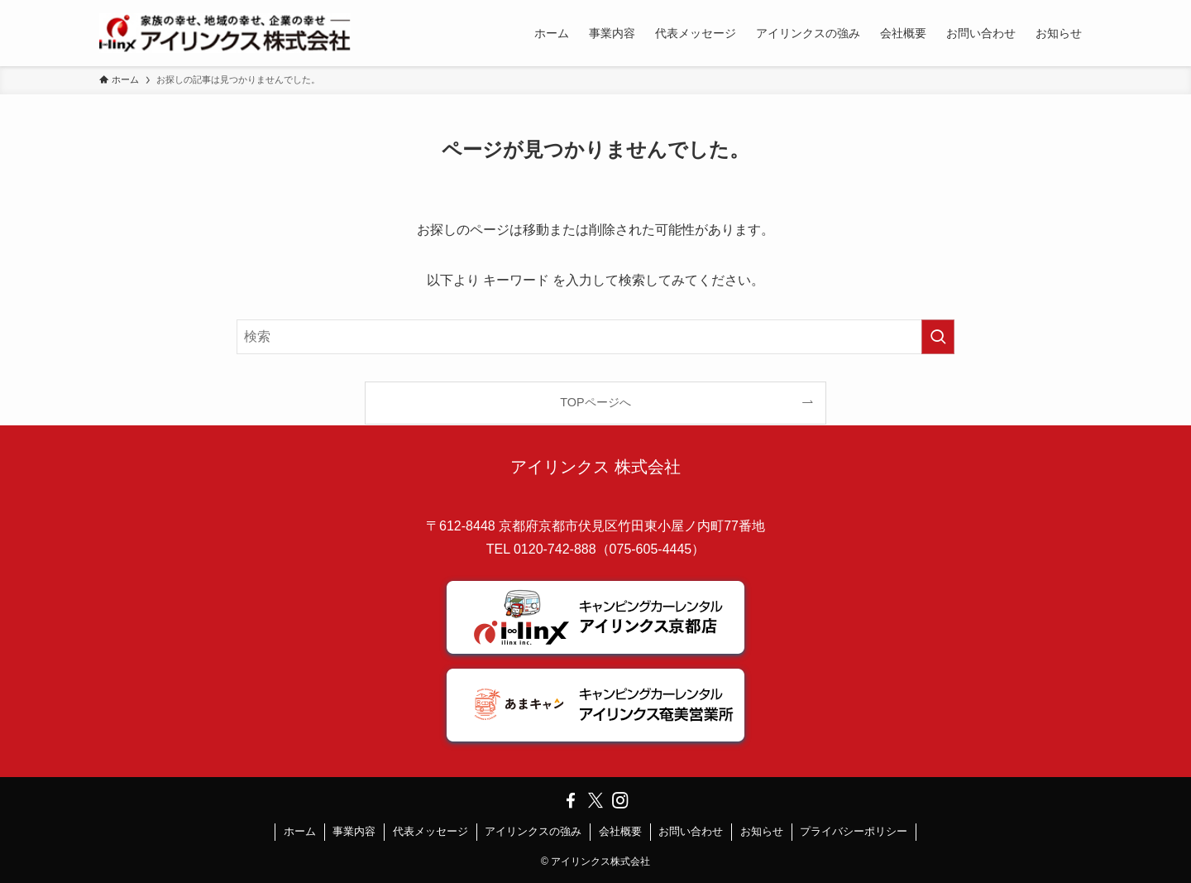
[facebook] (571, 800)
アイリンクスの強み (533, 831)
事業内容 (353, 831)
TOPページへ (595, 402)
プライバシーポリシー (853, 831)
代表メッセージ (430, 831)
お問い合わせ (690, 831)
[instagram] (620, 800)
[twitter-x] (595, 800)
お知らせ (761, 831)
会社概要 (620, 831)
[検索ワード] (595, 336)
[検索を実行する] (937, 336)
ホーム (300, 831)
